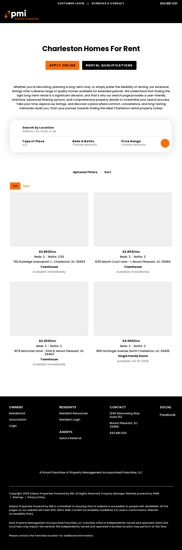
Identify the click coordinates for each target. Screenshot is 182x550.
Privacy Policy (36, 492)
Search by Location (38, 127)
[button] (168, 409)
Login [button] (13, 420)
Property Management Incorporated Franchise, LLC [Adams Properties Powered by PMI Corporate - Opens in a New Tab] (106, 467)
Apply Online (62, 65)
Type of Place (33, 141)
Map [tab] (26, 180)
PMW (156, 488)
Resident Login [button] (69, 414)
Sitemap (18, 492)
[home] (22, 15)
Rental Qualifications (109, 65)
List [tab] (15, 180)
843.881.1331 (168, 3)
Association (17, 414)
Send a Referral (70, 433)
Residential (17, 408)
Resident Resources (73, 408)
